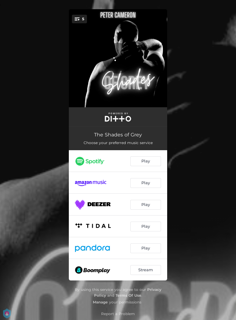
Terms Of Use (128, 295)
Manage (100, 302)
